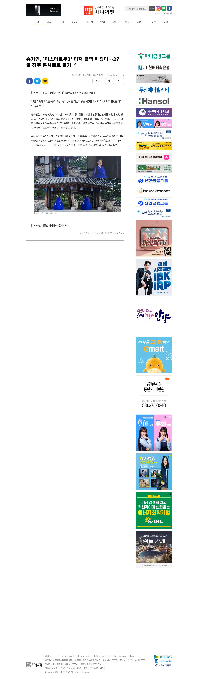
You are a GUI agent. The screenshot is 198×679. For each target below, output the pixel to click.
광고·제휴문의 (68, 656)
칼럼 (102, 22)
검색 (152, 8)
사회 (127, 22)
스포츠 (152, 22)
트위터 (37, 81)
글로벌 (89, 22)
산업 (61, 22)
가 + (109, 81)
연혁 (57, 656)
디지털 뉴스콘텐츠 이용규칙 (124, 656)
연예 (139, 22)
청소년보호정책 (83, 656)
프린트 (98, 81)
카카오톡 (45, 81)
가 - (119, 81)
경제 (49, 22)
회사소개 (49, 656)
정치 (114, 22)
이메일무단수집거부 (101, 656)
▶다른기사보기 (61, 225)
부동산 (74, 22)
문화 (165, 22)
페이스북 (29, 81)
